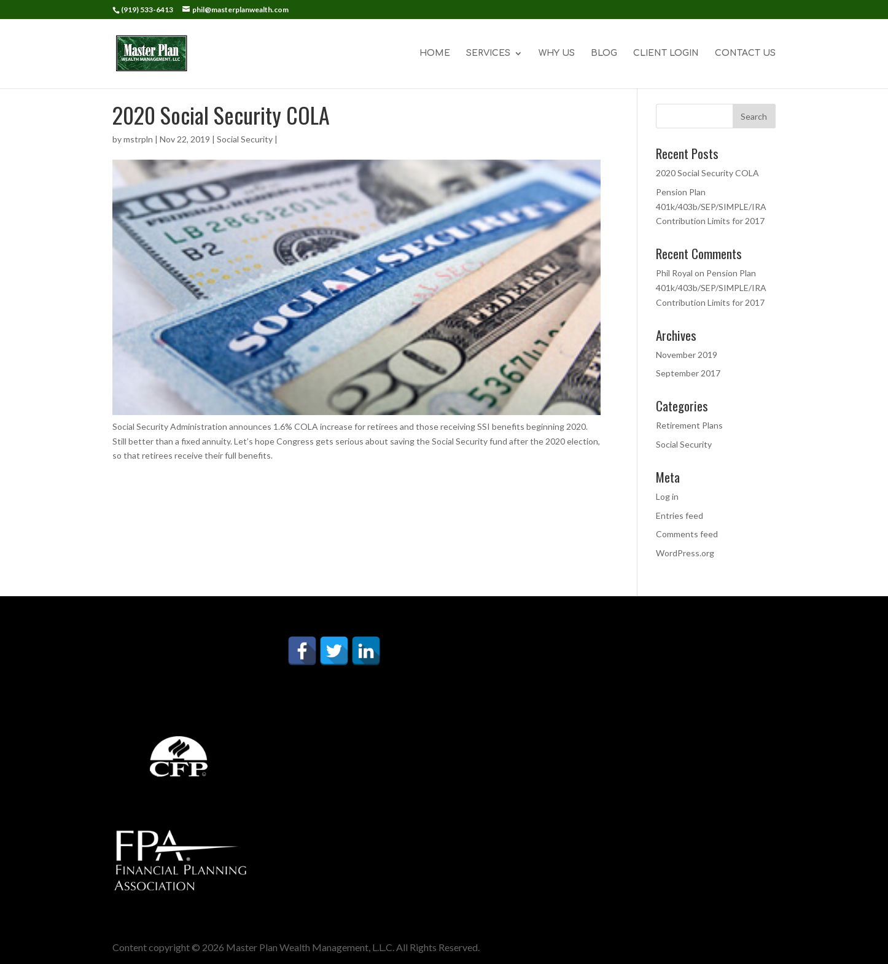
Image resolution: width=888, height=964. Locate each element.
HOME (434, 53)
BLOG (604, 53)
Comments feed (687, 534)
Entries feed (679, 515)
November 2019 (686, 354)
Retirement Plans (689, 425)
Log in (667, 496)
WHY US (557, 53)
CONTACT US (745, 53)
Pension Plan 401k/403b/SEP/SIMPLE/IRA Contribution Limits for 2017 (711, 207)
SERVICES (488, 53)
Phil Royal (674, 273)
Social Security (245, 139)
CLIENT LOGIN (666, 53)
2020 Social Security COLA (707, 173)
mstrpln (138, 139)
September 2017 (688, 373)
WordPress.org (685, 553)
